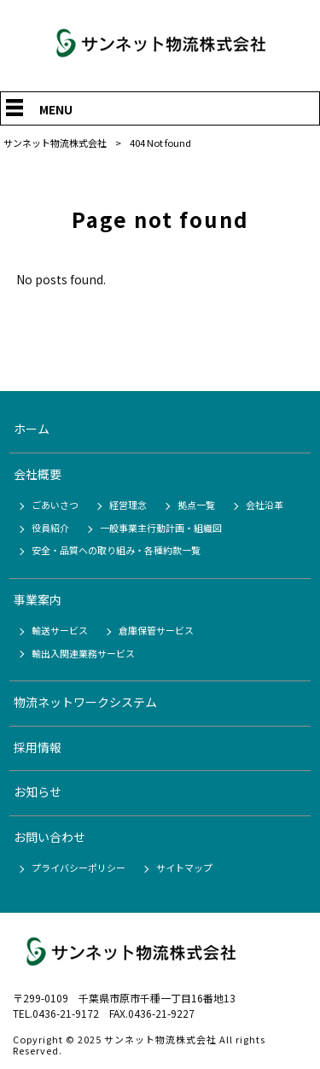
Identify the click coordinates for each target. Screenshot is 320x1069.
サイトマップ (184, 867)
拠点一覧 (196, 504)
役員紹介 (50, 527)
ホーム (31, 428)
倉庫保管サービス (156, 630)
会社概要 (37, 473)
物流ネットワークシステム (85, 701)
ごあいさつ (55, 504)
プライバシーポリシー (78, 867)
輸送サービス (60, 630)
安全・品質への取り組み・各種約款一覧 (116, 550)
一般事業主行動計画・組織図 (161, 527)
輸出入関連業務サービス (83, 653)
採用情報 (37, 747)
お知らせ (37, 791)
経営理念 (128, 504)
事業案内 (37, 599)
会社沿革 (264, 504)
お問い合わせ (49, 836)
